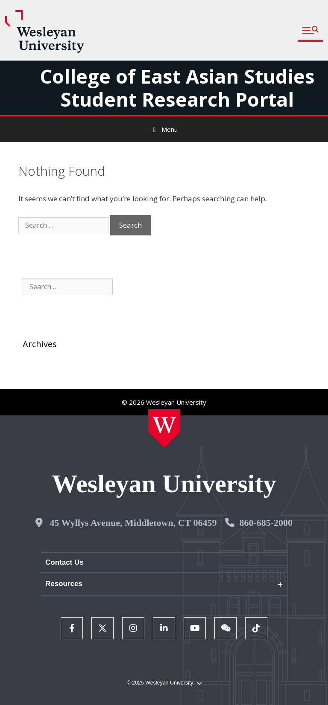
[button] (310, 30)
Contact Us (64, 562)
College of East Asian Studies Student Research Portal (177, 87)
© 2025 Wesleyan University (163, 683)
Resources (63, 584)
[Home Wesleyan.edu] (164, 428)
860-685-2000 (266, 522)
